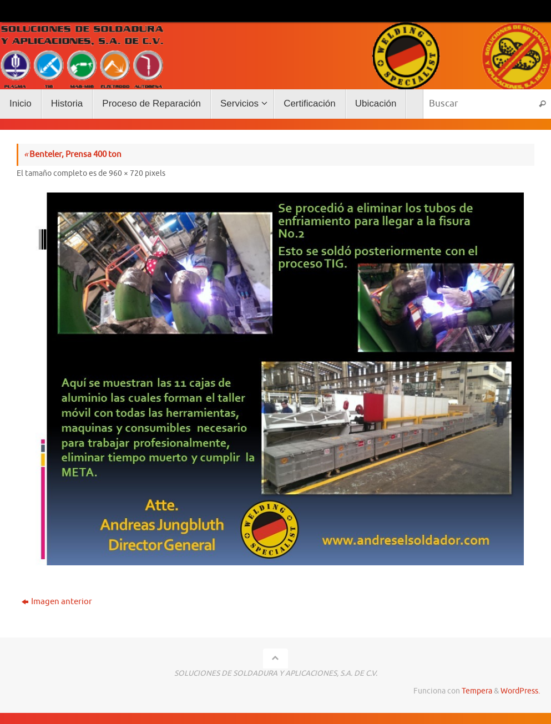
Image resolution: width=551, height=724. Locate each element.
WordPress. (520, 691)
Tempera (477, 691)
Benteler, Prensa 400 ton (73, 154)
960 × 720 (126, 173)
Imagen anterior (57, 601)
